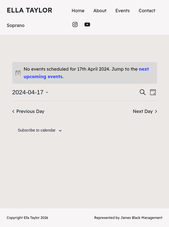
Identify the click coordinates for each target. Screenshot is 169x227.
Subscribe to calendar (36, 130)
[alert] (84, 73)
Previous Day (28, 111)
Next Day (145, 111)
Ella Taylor (29, 10)
